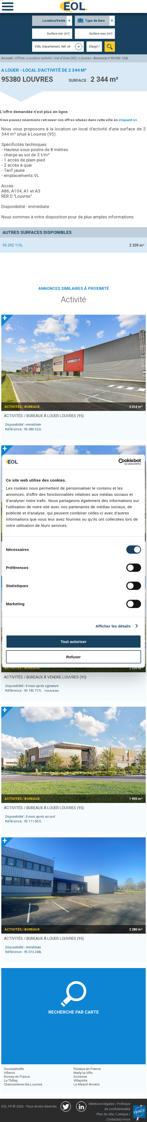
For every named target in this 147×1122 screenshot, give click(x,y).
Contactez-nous (118, 1119)
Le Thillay (11, 1080)
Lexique (122, 1114)
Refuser (73, 656)
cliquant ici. (128, 120)
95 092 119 (13, 245)
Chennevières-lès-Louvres (23, 1084)
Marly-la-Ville (83, 1073)
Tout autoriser (73, 641)
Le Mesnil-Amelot (87, 1084)
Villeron (9, 1073)
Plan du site (105, 1114)
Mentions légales (101, 1104)
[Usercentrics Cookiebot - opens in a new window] (118, 462)
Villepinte (80, 1080)
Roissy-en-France (17, 1077)
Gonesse (80, 1077)
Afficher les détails (112, 626)
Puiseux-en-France (87, 1069)
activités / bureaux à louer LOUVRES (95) (44, 416)
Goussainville (14, 1069)
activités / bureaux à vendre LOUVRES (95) (45, 677)
